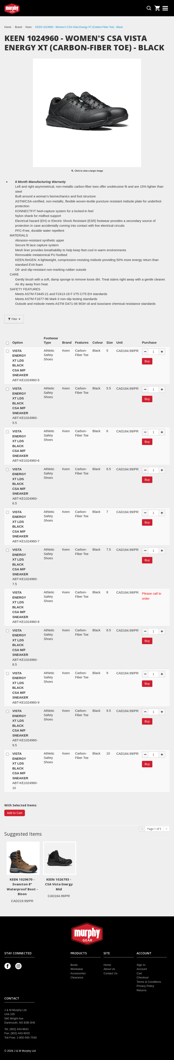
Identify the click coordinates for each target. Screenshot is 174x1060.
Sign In (141, 964)
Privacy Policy (145, 986)
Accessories (78, 973)
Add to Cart (14, 813)
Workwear (77, 969)
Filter (14, 319)
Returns (142, 990)
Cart (139, 973)
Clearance (77, 977)
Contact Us (110, 973)
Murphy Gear (22, 8)
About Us (109, 969)
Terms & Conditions (149, 981)
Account (142, 969)
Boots (74, 964)
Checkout (142, 977)
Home (107, 964)
